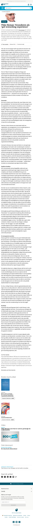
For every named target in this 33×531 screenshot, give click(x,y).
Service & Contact (20, 517)
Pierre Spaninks (5, 44)
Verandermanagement (6, 11)
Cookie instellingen (12, 517)
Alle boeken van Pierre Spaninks (8, 370)
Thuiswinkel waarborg (7, 515)
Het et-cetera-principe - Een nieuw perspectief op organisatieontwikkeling (7, 395)
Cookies (6, 517)
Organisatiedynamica (6, 417)
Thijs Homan (21, 30)
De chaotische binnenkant (9, 449)
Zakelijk (16, 491)
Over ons (26, 517)
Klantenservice (16, 488)
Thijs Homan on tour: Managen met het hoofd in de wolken (14, 468)
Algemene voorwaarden (17, 515)
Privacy (28, 515)
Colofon (24, 515)
